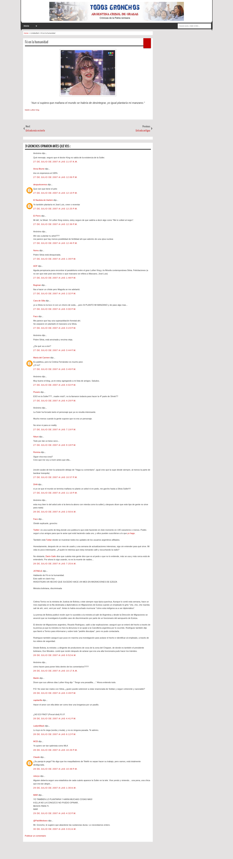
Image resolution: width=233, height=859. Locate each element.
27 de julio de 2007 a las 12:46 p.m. (55, 243)
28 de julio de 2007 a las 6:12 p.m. (54, 734)
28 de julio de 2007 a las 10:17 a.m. (55, 671)
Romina (37, 452)
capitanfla (38, 700)
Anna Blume (39, 169)
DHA (35, 484)
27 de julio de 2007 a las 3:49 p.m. (54, 369)
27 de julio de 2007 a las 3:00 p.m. (54, 309)
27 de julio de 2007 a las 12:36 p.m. (55, 224)
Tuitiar (49, 540)
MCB (36, 741)
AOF (35, 266)
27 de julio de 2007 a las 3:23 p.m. (54, 328)
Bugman (37, 285)
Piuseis (37, 392)
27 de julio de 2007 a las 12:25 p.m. (55, 209)
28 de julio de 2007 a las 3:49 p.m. (54, 693)
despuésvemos (40, 184)
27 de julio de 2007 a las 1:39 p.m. (54, 259)
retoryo (36, 776)
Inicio (26, 26)
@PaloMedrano (40, 820)
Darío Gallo (51, 556)
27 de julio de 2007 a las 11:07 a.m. (55, 162)
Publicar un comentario (35, 836)
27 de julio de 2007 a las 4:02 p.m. (54, 385)
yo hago (131, 533)
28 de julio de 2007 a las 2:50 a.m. (54, 512)
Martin (36, 678)
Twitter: (36, 530)
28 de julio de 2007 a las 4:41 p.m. (54, 718)
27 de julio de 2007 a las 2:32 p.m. (54, 293)
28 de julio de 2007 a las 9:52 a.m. (54, 655)
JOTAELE (38, 571)
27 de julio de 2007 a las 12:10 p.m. (55, 193)
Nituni (36, 436)
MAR (36, 795)
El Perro (37, 216)
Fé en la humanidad (36, 42)
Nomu (36, 250)
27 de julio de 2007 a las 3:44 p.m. (54, 350)
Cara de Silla (39, 301)
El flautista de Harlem (43, 200)
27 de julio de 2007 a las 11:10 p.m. (55, 493)
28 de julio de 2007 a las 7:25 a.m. (54, 563)
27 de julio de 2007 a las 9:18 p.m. (54, 445)
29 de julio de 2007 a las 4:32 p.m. (54, 813)
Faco (36, 316)
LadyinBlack (39, 726)
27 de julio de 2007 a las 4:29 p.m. (54, 401)
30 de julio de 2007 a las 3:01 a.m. (54, 829)
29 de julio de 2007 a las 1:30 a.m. (54, 788)
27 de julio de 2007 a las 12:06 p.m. (55, 177)
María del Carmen (41, 357)
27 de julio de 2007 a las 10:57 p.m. (55, 477)
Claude (36, 757)
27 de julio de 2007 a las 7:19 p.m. (54, 429)
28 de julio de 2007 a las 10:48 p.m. (55, 769)
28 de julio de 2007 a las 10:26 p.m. (55, 750)
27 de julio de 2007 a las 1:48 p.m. (54, 278)
